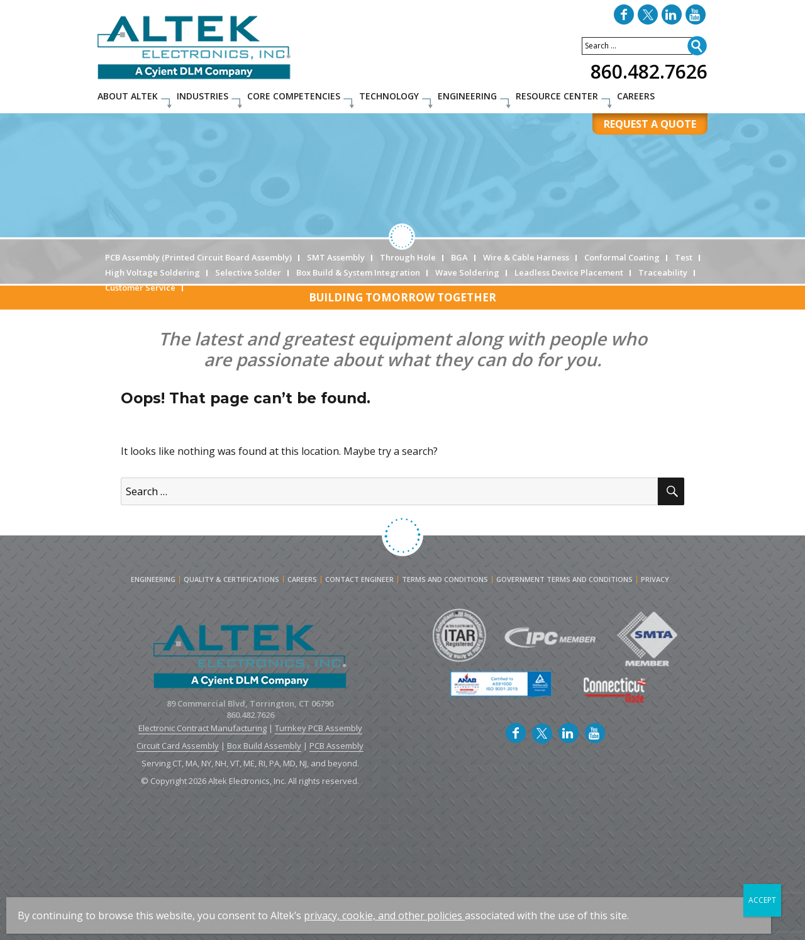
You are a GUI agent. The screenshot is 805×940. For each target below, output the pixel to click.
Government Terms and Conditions (564, 579)
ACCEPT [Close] (762, 900)
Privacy (655, 579)
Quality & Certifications (231, 579)
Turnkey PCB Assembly (318, 728)
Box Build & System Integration (358, 272)
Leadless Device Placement (568, 272)
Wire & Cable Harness (526, 257)
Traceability (662, 272)
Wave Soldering (467, 272)
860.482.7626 (649, 71)
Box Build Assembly (264, 745)
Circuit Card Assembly (177, 745)
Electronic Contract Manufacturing (202, 728)
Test (683, 257)
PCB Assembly (336, 745)
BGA (459, 257)
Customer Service (140, 287)
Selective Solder (248, 272)
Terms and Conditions (445, 579)
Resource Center (557, 96)
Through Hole (408, 257)
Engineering (467, 96)
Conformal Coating (622, 257)
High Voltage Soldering (152, 272)
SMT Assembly (336, 257)
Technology (389, 96)
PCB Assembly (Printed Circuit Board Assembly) (198, 257)
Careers (636, 96)
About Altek (127, 96)
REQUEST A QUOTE (650, 124)
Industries (202, 96)
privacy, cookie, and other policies (383, 915)
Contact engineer (359, 579)
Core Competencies (293, 96)
